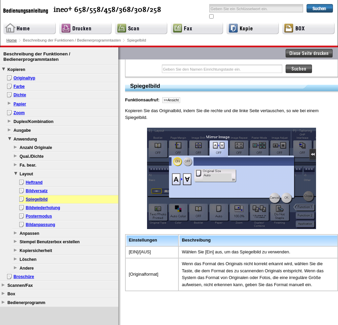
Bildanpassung (40, 224)
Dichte (20, 95)
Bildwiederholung (43, 207)
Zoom (19, 112)
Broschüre (24, 276)
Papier (20, 104)
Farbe (19, 86)
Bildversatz (37, 191)
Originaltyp (24, 78)
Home (11, 40)
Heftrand (34, 182)
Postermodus (39, 216)
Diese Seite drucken (309, 53)
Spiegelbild (37, 199)
